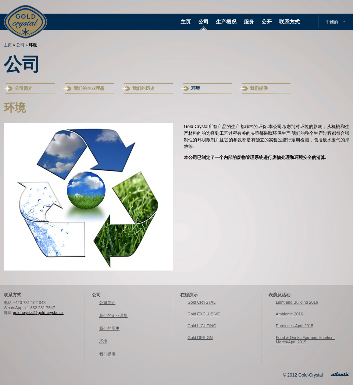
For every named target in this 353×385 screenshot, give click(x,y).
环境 (33, 45)
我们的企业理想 (89, 88)
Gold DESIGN (200, 337)
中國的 (332, 22)
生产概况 (226, 22)
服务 (249, 22)
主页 (186, 22)
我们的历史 (143, 88)
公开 (266, 22)
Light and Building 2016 (297, 302)
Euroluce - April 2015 (294, 326)
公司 (203, 22)
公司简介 (23, 88)
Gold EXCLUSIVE (204, 314)
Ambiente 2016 (289, 314)
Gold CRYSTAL (201, 302)
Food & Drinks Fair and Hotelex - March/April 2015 (305, 339)
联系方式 (289, 22)
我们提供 (259, 88)
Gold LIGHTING (202, 326)
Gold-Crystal (25, 14)
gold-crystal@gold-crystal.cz (38, 312)
